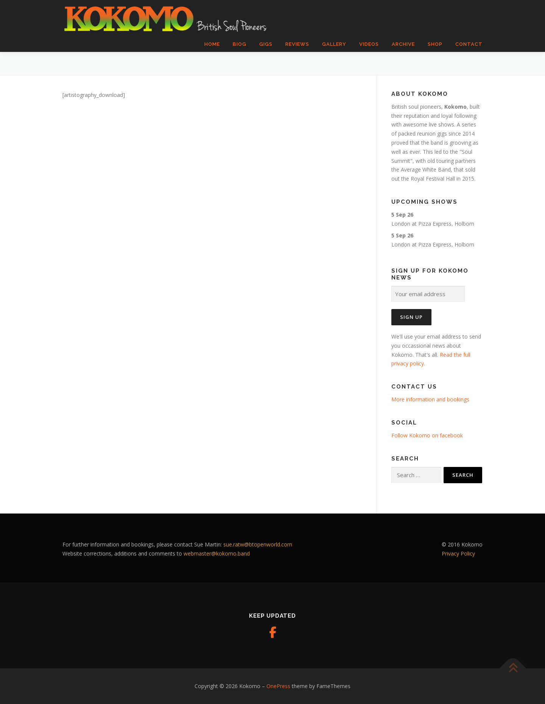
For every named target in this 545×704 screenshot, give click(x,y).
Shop (435, 44)
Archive (403, 44)
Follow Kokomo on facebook (427, 435)
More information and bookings (430, 399)
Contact (469, 44)
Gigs (265, 44)
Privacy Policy (458, 553)
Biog (239, 44)
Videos (369, 44)
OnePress (278, 686)
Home (212, 44)
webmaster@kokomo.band (217, 553)
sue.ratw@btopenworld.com (257, 544)
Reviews (297, 44)
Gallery (334, 44)
